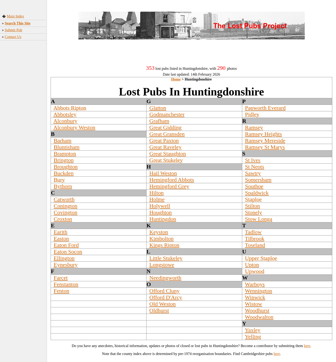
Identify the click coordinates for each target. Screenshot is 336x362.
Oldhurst (159, 310)
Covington (65, 212)
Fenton (61, 291)
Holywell (159, 206)
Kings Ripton (164, 245)
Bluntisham (67, 147)
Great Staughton (167, 154)
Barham (62, 140)
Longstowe (161, 265)
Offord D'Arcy (165, 297)
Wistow (253, 304)
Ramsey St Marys (265, 147)
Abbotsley (65, 114)
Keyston (158, 232)
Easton (61, 238)
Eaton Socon (68, 252)
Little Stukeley (165, 258)
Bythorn (63, 186)
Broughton (66, 167)
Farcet (61, 278)
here (307, 346)
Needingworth (165, 278)
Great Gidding (165, 127)
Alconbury (65, 121)
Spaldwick (257, 193)
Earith (60, 232)
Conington (65, 206)
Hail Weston (163, 173)
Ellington (64, 258)
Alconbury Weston (74, 127)
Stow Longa (258, 219)
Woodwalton (259, 317)
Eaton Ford (66, 245)
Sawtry (253, 173)
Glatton (157, 108)
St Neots (254, 167)
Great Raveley (165, 147)
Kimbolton (161, 238)
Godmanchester (167, 114)
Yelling (253, 337)
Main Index (15, 16)
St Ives (252, 160)
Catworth (64, 199)
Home (176, 79)
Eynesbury (66, 265)
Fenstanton (66, 284)
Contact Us (13, 37)
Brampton (65, 154)
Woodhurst (257, 310)
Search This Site (18, 23)
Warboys (255, 284)
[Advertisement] (23, 116)
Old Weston (162, 304)
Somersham (258, 180)
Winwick (255, 297)
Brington (64, 160)
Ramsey (254, 127)
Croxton (63, 219)
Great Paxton (164, 140)
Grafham (159, 121)
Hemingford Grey (169, 186)
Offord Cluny (164, 291)
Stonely (253, 212)
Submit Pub (13, 30)
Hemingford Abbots (171, 180)
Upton (252, 265)
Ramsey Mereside (265, 140)
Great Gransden (167, 134)
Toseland (255, 245)
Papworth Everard (265, 108)
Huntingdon (162, 219)
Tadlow (253, 232)
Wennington (258, 291)
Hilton (156, 193)
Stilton (252, 206)
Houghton (160, 212)
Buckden (64, 173)
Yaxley (252, 330)
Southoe (254, 186)
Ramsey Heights (263, 134)
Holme (156, 199)
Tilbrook (254, 238)
